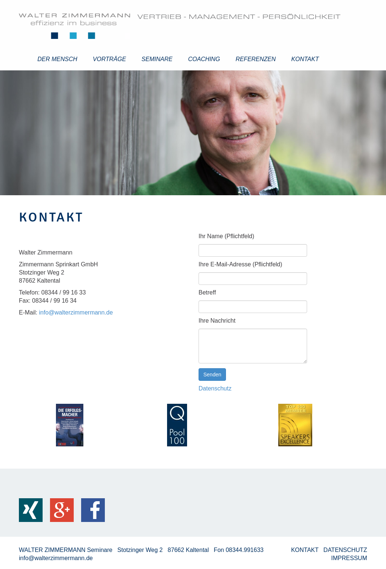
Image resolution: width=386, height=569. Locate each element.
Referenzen (256, 59)
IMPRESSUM (349, 558)
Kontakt (305, 59)
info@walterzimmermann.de (76, 312)
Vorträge (109, 59)
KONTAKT (305, 550)
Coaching (204, 59)
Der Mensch (57, 59)
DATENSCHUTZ (345, 550)
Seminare (157, 59)
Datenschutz (215, 388)
